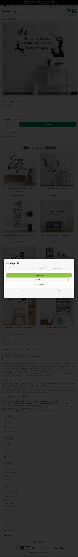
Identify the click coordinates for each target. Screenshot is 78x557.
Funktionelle (21, 295)
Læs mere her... (57, 268)
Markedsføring (56, 290)
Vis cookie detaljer (39, 285)
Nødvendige (21, 290)
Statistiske (56, 295)
